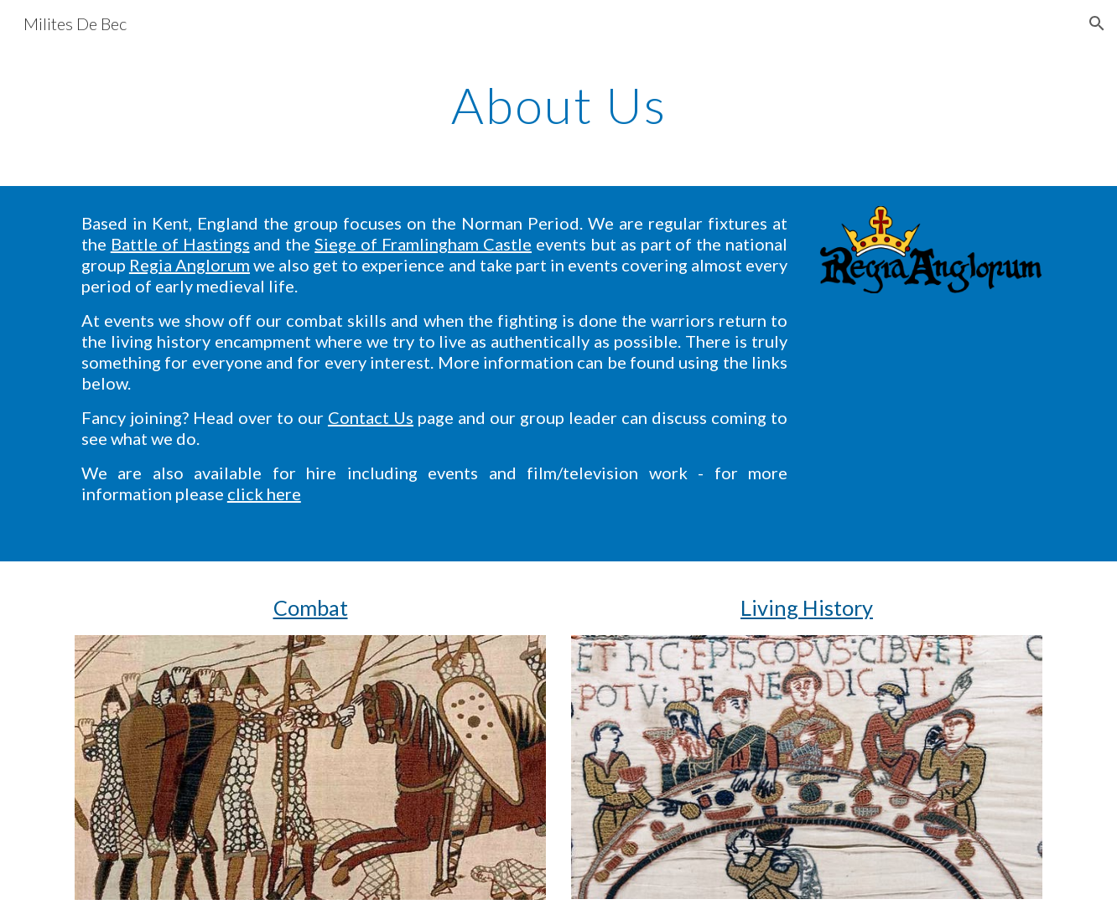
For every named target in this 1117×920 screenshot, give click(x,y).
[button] (1097, 23)
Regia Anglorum (189, 265)
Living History (806, 607)
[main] (558, 104)
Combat (310, 607)
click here (264, 493)
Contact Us (370, 417)
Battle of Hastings (180, 244)
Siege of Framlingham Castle (423, 244)
